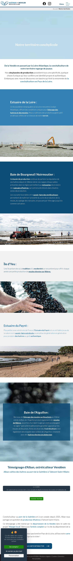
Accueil (55, 9)
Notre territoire (64, 9)
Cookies (54, 556)
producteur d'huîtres (31, 520)
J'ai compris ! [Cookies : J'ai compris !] (14, 547)
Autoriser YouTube (36, 498)
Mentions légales (45, 556)
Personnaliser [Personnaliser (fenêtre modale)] (14, 556)
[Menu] (68, 4)
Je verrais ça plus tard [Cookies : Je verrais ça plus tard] (14, 551)
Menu (61, 4)
